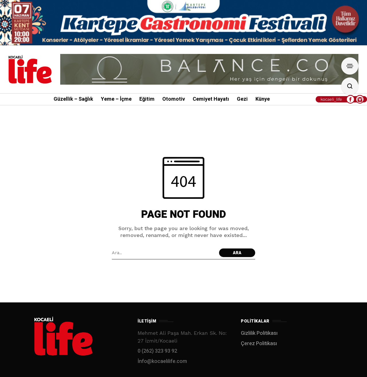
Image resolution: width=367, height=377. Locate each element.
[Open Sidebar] (349, 66)
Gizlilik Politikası (259, 333)
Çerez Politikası (259, 343)
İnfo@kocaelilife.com (162, 361)
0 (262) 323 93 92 (157, 351)
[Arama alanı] (164, 252)
